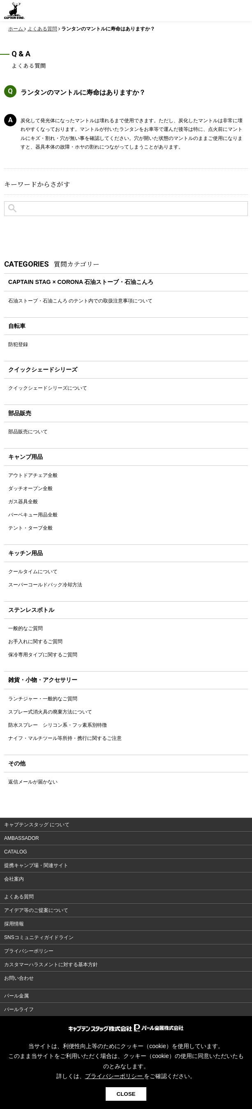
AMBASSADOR (21, 838)
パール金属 (16, 996)
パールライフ (19, 1009)
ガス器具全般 (23, 502)
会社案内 (14, 879)
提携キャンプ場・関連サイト (36, 865)
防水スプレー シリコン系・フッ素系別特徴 (57, 725)
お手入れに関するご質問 (35, 641)
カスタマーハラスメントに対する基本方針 (51, 964)
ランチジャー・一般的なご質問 (42, 699)
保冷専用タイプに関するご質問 (42, 655)
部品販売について (28, 432)
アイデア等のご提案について (36, 910)
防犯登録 (18, 344)
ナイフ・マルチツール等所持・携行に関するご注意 (65, 738)
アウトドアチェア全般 (33, 475)
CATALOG (15, 852)
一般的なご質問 (25, 628)
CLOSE (126, 1094)
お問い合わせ (19, 978)
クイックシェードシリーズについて (47, 388)
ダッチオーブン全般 (30, 488)
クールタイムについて (33, 571)
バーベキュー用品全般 (33, 515)
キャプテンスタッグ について (36, 825)
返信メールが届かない (33, 782)
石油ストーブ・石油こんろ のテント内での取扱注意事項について (80, 301)
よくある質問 (19, 897)
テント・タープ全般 (30, 528)
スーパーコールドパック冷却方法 (45, 585)
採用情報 (14, 924)
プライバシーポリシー (28, 951)
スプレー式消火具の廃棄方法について (50, 712)
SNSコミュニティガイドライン (39, 937)
